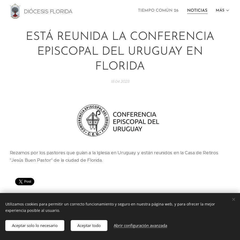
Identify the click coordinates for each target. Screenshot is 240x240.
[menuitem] (161, 11)
